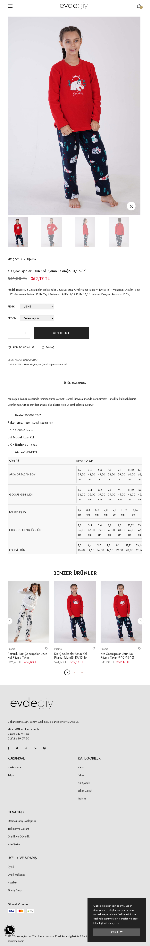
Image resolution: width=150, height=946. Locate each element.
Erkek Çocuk (85, 791)
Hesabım (12, 882)
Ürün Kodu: (16, 415)
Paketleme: (15, 422)
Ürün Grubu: (16, 430)
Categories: (15, 364)
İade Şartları (14, 844)
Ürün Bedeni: (17, 445)
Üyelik (11, 867)
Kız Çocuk (15, 259)
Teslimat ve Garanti (18, 829)
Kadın (81, 767)
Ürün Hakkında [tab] (75, 383)
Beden (12, 318)
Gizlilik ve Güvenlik (18, 836)
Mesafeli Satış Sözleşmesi (22, 821)
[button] (9, 621)
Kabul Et (117, 932)
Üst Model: (15, 437)
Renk (11, 306)
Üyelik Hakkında (17, 875)
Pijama (31, 259)
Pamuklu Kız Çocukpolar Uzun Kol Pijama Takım (27, 656)
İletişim (11, 775)
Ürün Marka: (16, 452)
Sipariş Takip (15, 890)
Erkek (81, 775)
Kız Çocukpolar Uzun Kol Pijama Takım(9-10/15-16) (71, 656)
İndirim (82, 798)
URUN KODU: (15, 360)
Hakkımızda (14, 767)
